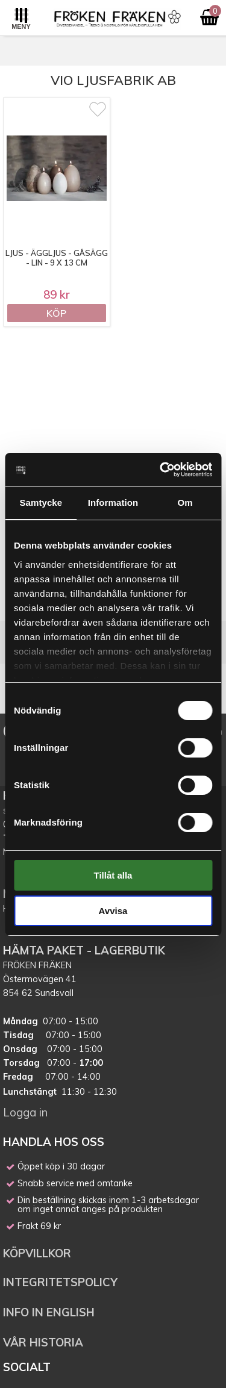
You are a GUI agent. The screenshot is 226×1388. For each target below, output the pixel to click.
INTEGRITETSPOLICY (60, 1282)
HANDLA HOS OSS (53, 1141)
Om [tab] (185, 502)
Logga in (25, 1112)
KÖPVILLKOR (38, 1253)
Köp (56, 313)
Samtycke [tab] (40, 502)
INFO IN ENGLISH (49, 1312)
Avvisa (113, 911)
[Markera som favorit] (97, 109)
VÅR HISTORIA (43, 1342)
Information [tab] (113, 502)
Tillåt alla (113, 875)
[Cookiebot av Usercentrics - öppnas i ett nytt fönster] (161, 470)
